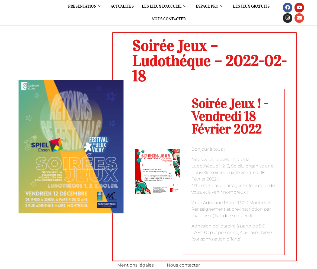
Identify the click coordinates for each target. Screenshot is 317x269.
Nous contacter (169, 19)
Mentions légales (135, 265)
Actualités (122, 6)
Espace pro (209, 6)
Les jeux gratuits (251, 6)
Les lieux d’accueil (164, 6)
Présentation (84, 6)
